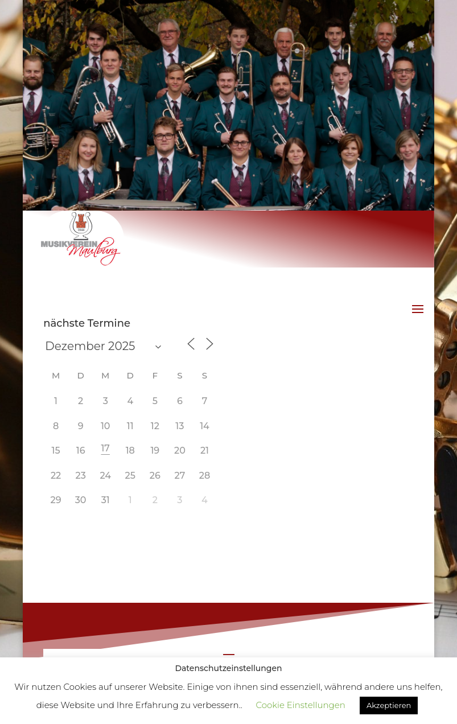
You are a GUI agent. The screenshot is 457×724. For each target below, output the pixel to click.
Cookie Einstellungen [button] (300, 705)
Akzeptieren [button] (389, 705)
